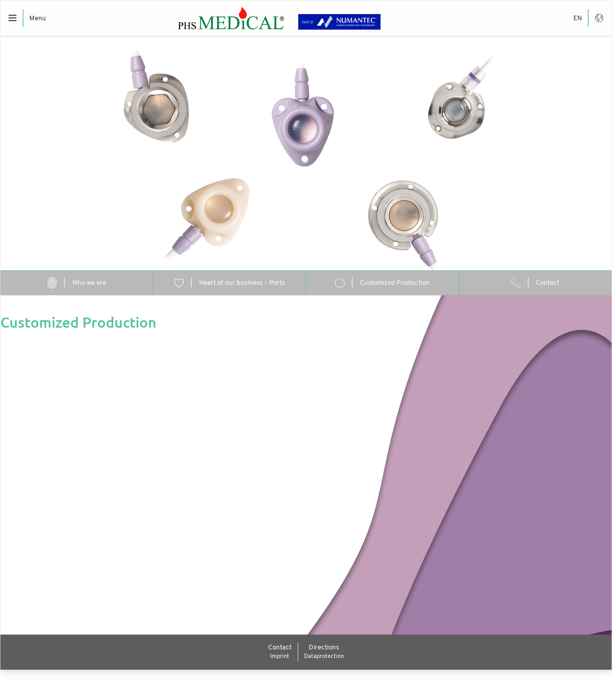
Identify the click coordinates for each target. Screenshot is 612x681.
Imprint (279, 657)
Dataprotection (324, 657)
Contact (280, 647)
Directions (324, 647)
